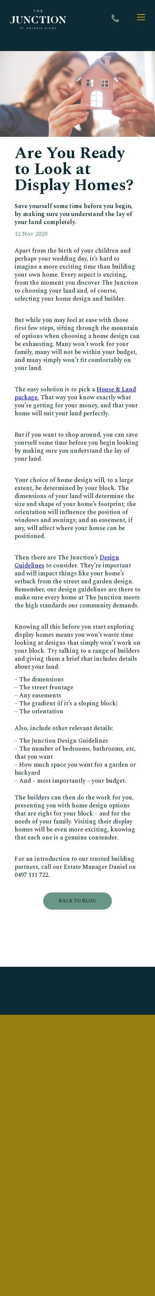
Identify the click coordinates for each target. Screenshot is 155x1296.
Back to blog (77, 901)
